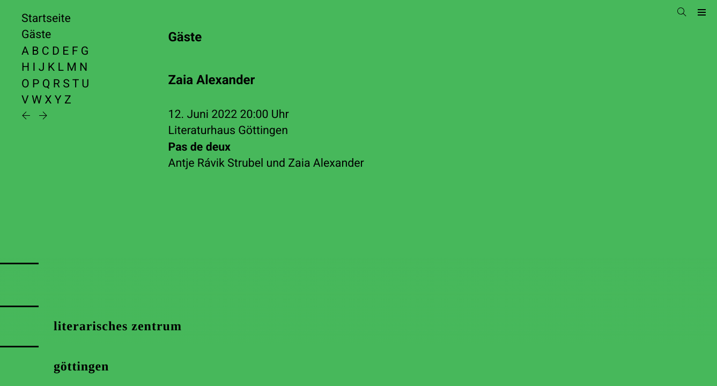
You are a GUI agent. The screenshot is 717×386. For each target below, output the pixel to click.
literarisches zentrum (118, 326)
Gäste (36, 34)
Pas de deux (199, 147)
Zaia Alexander (326, 163)
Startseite (46, 18)
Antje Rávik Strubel (216, 163)
